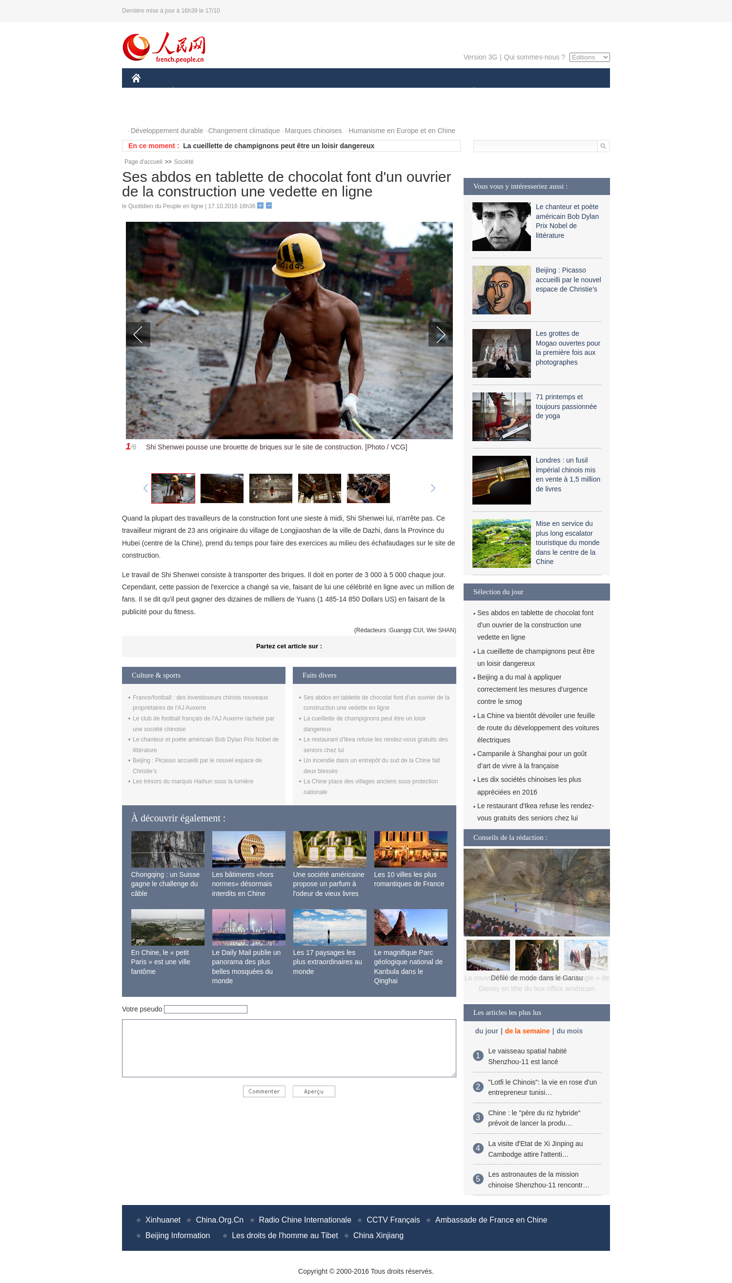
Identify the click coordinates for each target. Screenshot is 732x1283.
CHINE (149, 92)
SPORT (508, 92)
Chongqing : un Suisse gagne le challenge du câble (165, 884)
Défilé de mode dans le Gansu (537, 978)
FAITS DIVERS (416, 92)
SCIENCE (319, 92)
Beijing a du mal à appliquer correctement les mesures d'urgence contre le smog (532, 689)
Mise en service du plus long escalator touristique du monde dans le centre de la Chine (568, 542)
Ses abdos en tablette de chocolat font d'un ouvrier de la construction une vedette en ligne (535, 625)
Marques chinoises (313, 131)
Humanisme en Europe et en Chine (401, 131)
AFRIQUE (276, 92)
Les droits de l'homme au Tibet (285, 1235)
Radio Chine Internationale (305, 1220)
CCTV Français (393, 1220)
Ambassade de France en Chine (491, 1220)
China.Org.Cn (220, 1220)
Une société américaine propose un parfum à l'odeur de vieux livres (329, 884)
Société (184, 161)
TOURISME (549, 92)
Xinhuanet (163, 1220)
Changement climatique (244, 131)
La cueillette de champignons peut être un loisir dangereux (278, 146)
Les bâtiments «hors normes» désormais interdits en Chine (243, 884)
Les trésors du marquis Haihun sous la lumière (193, 781)
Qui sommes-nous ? (534, 57)
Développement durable (167, 131)
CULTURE (363, 92)
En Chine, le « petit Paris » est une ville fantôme (160, 962)
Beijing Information (177, 1235)
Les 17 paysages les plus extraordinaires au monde (328, 962)
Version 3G (480, 57)
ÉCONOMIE (190, 92)
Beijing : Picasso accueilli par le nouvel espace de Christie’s (568, 279)
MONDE (235, 92)
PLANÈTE (468, 92)
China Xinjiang (378, 1235)
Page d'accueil (143, 161)
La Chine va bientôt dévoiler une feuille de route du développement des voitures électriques (538, 728)
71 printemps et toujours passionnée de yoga (566, 406)
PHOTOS (152, 111)
